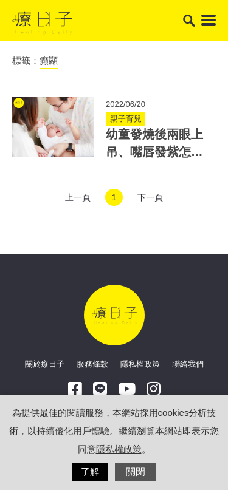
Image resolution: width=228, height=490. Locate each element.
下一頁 (150, 197)
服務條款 (92, 364)
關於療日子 (44, 364)
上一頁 (78, 197)
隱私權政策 (140, 364)
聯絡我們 (188, 364)
